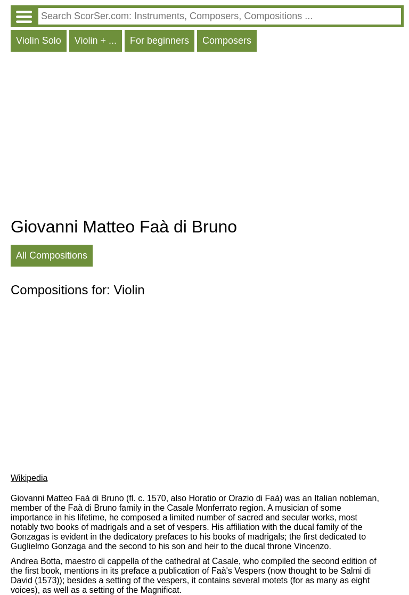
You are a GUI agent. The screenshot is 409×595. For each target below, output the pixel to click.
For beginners (159, 40)
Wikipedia (29, 478)
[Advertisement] (207, 137)
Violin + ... (96, 40)
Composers (226, 40)
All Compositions (51, 255)
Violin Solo (38, 40)
